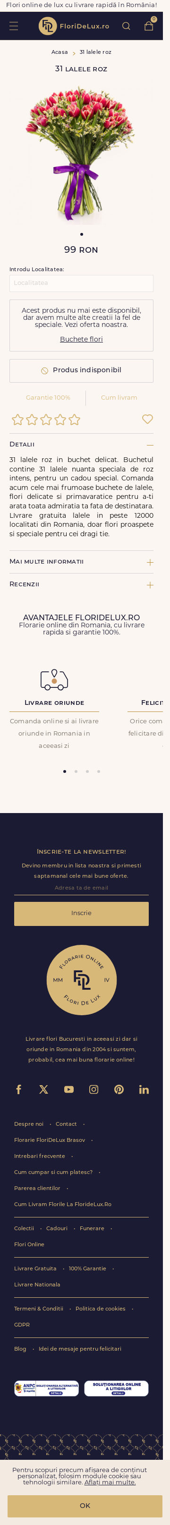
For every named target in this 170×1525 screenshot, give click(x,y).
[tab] (64, 771)
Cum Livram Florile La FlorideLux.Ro (62, 1205)
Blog (21, 1349)
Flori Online (29, 1245)
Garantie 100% (48, 398)
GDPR (22, 1325)
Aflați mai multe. (110, 1483)
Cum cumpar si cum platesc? (54, 1172)
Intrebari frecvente (40, 1156)
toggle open (13, 25)
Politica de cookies (101, 1309)
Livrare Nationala (37, 1285)
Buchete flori (81, 339)
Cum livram (119, 398)
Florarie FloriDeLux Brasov (50, 1140)
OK (85, 1506)
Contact (67, 1124)
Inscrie (81, 913)
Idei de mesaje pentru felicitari (80, 1349)
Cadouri (57, 1229)
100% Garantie (88, 1269)
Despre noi (29, 1124)
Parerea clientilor (38, 1188)
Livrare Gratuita (36, 1269)
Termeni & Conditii (39, 1309)
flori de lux (73, 26)
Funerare (93, 1229)
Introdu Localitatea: (36, 270)
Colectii (24, 1229)
